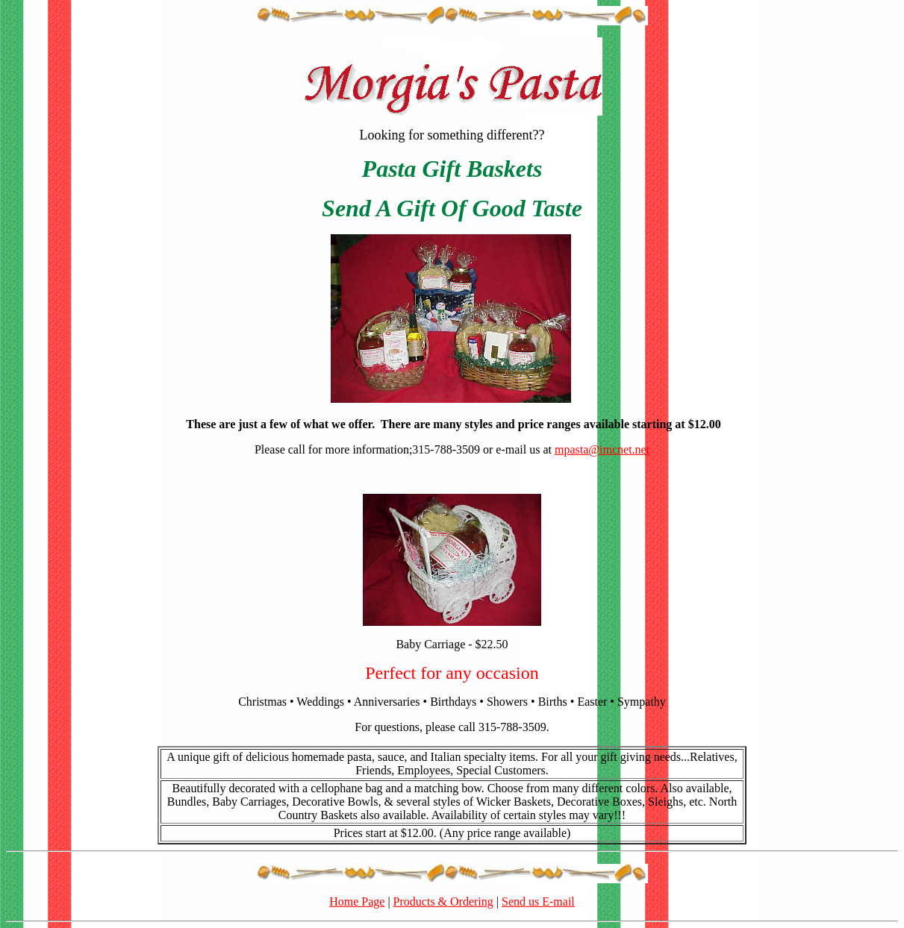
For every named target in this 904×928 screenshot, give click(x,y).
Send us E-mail (538, 901)
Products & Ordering (443, 901)
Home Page (356, 901)
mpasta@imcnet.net (602, 449)
